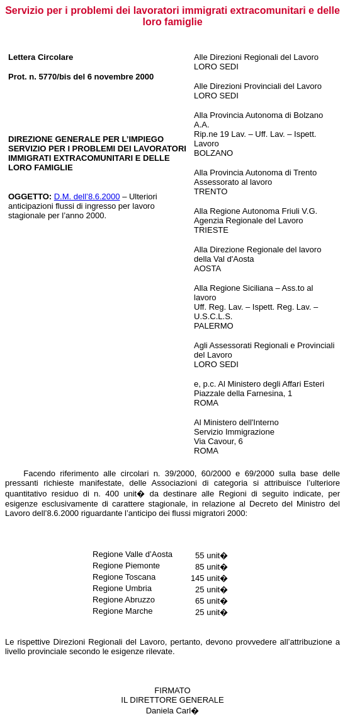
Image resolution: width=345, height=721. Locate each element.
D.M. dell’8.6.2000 (87, 196)
